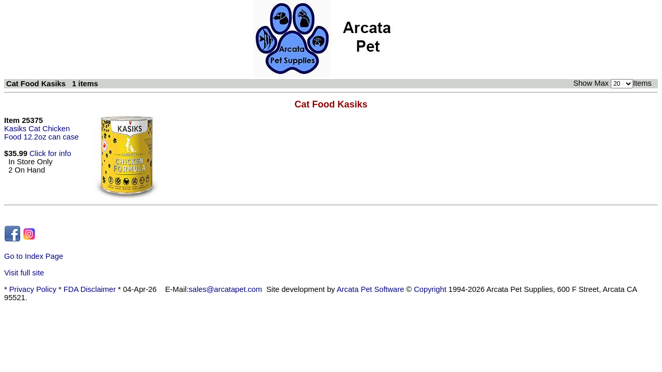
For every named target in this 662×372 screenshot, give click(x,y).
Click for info (50, 153)
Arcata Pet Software (370, 289)
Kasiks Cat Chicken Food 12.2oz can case (41, 133)
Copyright (430, 289)
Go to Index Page (33, 256)
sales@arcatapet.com (225, 289)
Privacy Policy (32, 289)
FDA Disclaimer (90, 289)
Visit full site (24, 273)
